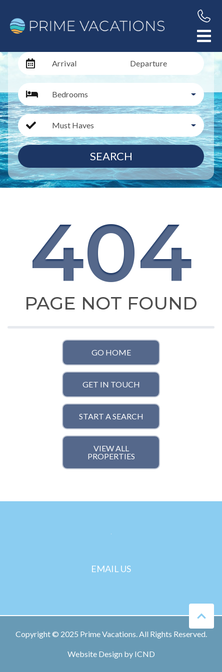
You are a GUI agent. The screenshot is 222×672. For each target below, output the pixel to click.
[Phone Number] (204, 16)
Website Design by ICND (111, 654)
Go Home (111, 352)
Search (111, 156)
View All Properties (111, 452)
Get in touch (111, 384)
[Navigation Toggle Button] (204, 36)
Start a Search (111, 416)
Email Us (111, 568)
